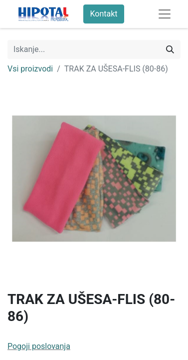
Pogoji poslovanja (38, 346)
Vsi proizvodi (30, 69)
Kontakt (103, 13)
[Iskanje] (170, 49)
